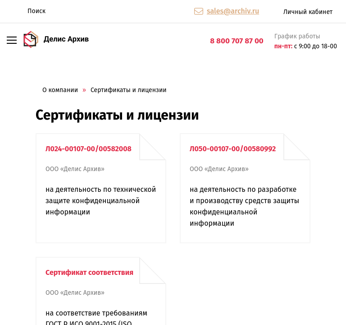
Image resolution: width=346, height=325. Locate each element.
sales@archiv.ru (233, 11)
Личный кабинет (300, 11)
